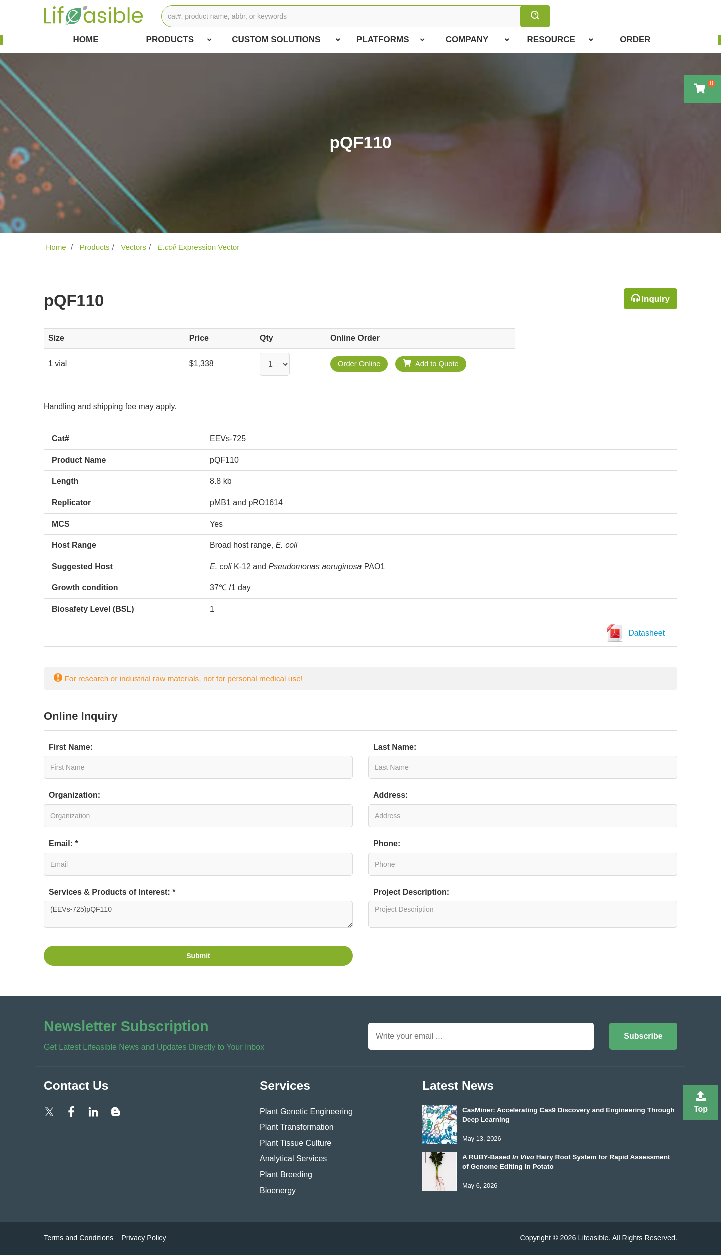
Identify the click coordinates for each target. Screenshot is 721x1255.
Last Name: (394, 747)
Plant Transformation (297, 1127)
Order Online (359, 364)
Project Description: (411, 892)
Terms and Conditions (78, 1238)
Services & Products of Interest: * (112, 892)
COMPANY (477, 40)
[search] (535, 16)
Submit (198, 956)
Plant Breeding (286, 1174)
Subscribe (643, 1036)
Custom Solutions (286, 40)
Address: (390, 795)
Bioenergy (278, 1190)
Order (635, 39)
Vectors (132, 247)
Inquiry (655, 299)
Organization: (74, 795)
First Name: (71, 747)
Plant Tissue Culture (295, 1143)
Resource (560, 40)
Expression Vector (197, 247)
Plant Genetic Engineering (306, 1111)
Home (86, 39)
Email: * (63, 843)
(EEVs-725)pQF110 (198, 914)
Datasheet (637, 633)
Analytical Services (293, 1158)
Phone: (386, 843)
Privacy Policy (143, 1238)
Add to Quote (431, 363)
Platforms (390, 40)
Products (179, 40)
